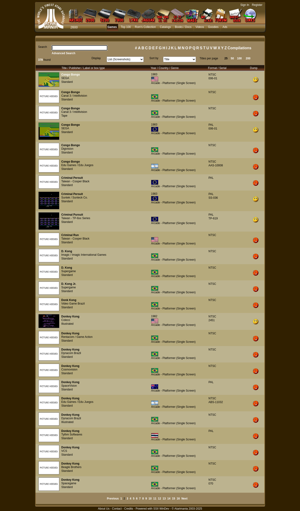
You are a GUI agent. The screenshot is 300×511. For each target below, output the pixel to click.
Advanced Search (63, 53)
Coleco (65, 320)
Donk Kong (68, 300)
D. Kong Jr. (68, 284)
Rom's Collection (145, 27)
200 (248, 58)
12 (159, 498)
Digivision (67, 148)
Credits (128, 508)
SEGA (65, 78)
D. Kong (66, 251)
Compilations (239, 48)
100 (239, 58)
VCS (64, 451)
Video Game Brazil (73, 303)
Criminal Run (70, 235)
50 (232, 58)
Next (184, 498)
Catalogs (165, 27)
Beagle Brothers (71, 467)
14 (168, 498)
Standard (67, 82)
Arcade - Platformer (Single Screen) (173, 83)
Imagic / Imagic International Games (83, 254)
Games (112, 27)
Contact (117, 508)
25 (226, 58)
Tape (64, 115)
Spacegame (68, 483)
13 (164, 498)
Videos (199, 27)
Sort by (154, 58)
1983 (154, 74)
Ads (224, 27)
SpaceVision (69, 385)
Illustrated (67, 323)
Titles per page (209, 58)
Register (257, 5)
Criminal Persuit (72, 177)
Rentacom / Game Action (77, 337)
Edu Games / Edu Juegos (77, 165)
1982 (154, 316)
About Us (103, 508)
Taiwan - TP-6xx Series (75, 218)
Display (96, 58)
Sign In (244, 5)
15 (173, 498)
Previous (113, 498)
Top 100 (126, 27)
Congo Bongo (70, 74)
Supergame (68, 271)
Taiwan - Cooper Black (75, 181)
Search (42, 47)
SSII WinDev (161, 508)
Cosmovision (69, 369)
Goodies (213, 27)
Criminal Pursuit (72, 214)
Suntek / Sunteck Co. (74, 197)
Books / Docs (183, 27)
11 (154, 498)
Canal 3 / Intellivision (74, 95)
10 (150, 498)
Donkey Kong (70, 316)
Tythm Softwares (71, 434)
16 (178, 498)
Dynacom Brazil (71, 353)
